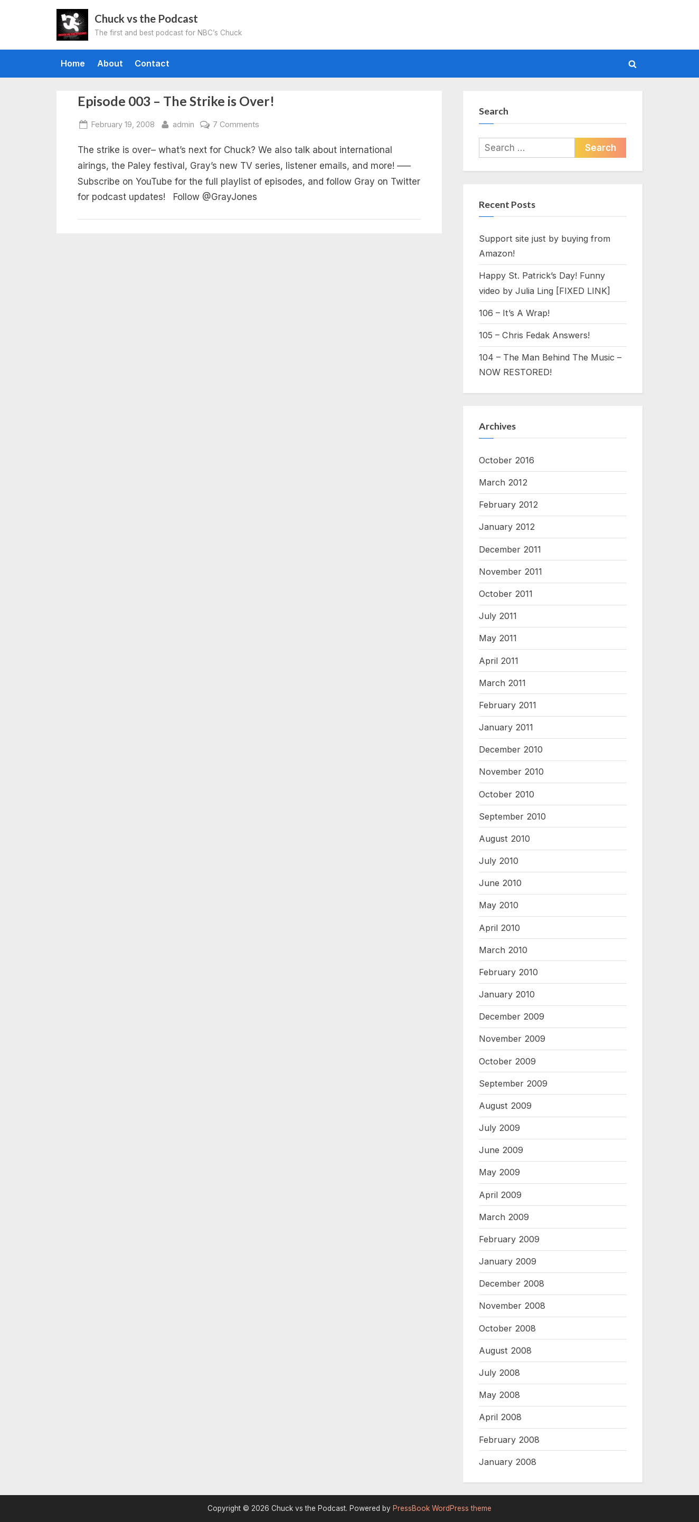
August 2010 (504, 838)
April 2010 (499, 927)
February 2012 (508, 504)
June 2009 (501, 1150)
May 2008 (499, 1395)
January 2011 (506, 727)
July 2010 (498, 860)
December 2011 (510, 549)
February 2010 (508, 972)
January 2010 (507, 994)
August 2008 (505, 1350)
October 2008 (507, 1328)
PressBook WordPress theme (442, 1508)
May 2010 (498, 905)
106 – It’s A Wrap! (514, 313)
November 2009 (512, 1038)
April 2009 (500, 1195)
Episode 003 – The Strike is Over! (176, 101)
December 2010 (511, 749)
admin (183, 123)
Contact (152, 63)
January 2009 (507, 1261)
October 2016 (506, 460)
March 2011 (502, 683)
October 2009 (507, 1061)
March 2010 (503, 950)
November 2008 (512, 1305)
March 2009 (504, 1217)
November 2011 (510, 571)
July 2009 (499, 1128)
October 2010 (506, 794)
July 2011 (498, 616)
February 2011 (507, 705)
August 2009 (505, 1105)
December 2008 (511, 1283)
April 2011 (498, 660)
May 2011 (498, 638)
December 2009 (511, 1016)
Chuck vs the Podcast (146, 18)
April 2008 (500, 1417)
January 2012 (507, 526)
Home (73, 63)
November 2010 (511, 771)
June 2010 (500, 883)
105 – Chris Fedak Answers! (534, 335)
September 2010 (512, 816)
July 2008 (499, 1372)
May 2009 (499, 1172)
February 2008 (509, 1439)
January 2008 (507, 1462)
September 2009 (513, 1083)
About (110, 63)
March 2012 (503, 482)
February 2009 (509, 1239)
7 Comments (236, 124)
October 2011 (506, 593)
